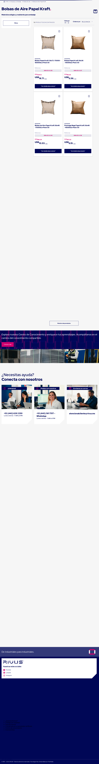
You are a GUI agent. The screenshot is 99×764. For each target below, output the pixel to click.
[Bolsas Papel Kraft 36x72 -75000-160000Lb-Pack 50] (48, 59)
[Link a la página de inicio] (6, 2)
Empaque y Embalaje (16, 1)
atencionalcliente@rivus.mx (82, 413)
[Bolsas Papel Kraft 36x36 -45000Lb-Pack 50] (77, 59)
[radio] (65, 22)
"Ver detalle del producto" (48, 86)
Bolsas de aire (26, 1)
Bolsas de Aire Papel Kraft (39, 1)
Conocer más (7, 344)
